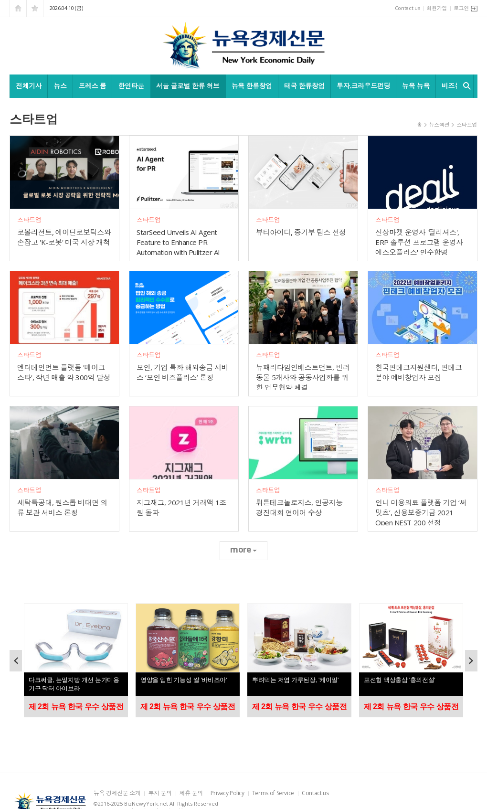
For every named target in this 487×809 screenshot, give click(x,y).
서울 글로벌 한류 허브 (188, 85)
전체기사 (29, 85)
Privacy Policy (227, 793)
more (243, 549)
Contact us (407, 7)
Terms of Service (273, 793)
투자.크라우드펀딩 (363, 85)
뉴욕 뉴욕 (416, 85)
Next (471, 660)
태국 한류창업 (304, 85)
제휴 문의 (191, 793)
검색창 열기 (465, 86)
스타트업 (466, 124)
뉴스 (59, 85)
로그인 (461, 7)
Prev (16, 660)
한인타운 (131, 85)
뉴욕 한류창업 (252, 85)
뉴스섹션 (439, 124)
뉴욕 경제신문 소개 (117, 793)
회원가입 (436, 7)
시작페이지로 (18, 8)
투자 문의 (159, 793)
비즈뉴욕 (454, 85)
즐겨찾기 (35, 8)
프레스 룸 (92, 85)
